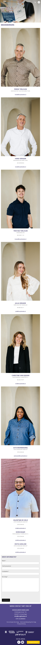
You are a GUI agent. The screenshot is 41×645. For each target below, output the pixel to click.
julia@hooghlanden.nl (20, 311)
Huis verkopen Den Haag (13, 622)
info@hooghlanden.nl (20, 383)
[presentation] (11, 595)
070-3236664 (20, 619)
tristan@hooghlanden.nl (20, 239)
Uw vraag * (5, 576)
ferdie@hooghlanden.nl (20, 94)
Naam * (4, 560)
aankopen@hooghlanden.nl (20, 456)
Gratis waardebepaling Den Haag (28, 622)
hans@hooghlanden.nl (20, 166)
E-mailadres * (5, 571)
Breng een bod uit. (33, 642)
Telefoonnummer (6, 566)
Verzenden (6, 600)
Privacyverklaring (21, 624)
